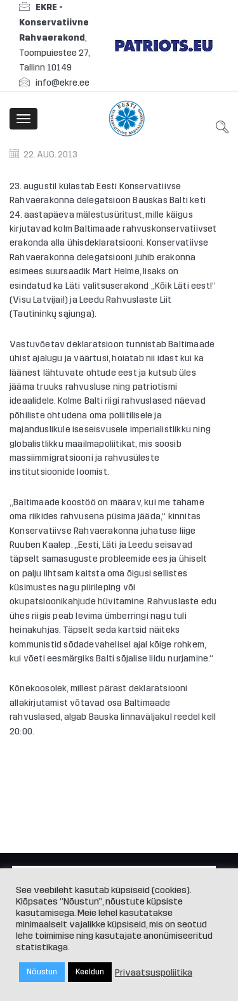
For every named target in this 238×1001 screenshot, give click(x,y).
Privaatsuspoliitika (153, 972)
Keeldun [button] (90, 972)
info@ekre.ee (62, 82)
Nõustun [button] (42, 972)
